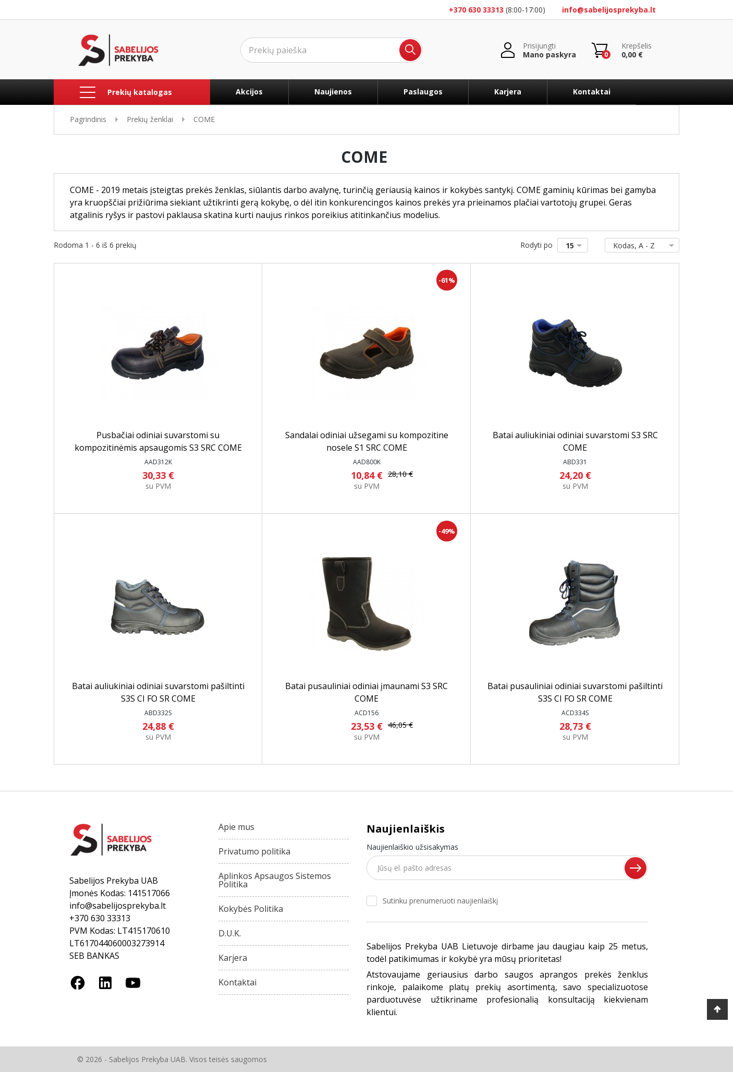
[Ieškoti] (331, 50)
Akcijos (249, 92)
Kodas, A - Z (640, 245)
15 (576, 245)
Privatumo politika (254, 851)
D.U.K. (229, 933)
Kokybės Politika (250, 909)
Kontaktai (591, 92)
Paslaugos (423, 92)
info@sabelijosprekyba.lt (609, 10)
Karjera (507, 92)
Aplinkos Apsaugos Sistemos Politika (274, 880)
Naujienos (333, 92)
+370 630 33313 (476, 10)
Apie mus (236, 827)
